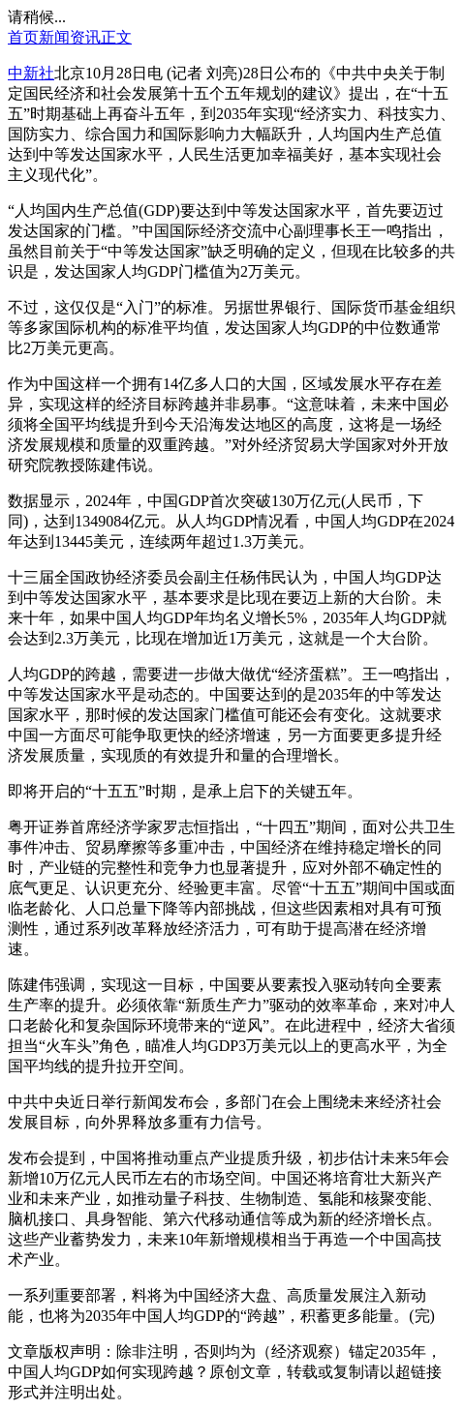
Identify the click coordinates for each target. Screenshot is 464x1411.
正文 (116, 37)
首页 (23, 37)
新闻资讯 (70, 37)
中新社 (31, 73)
